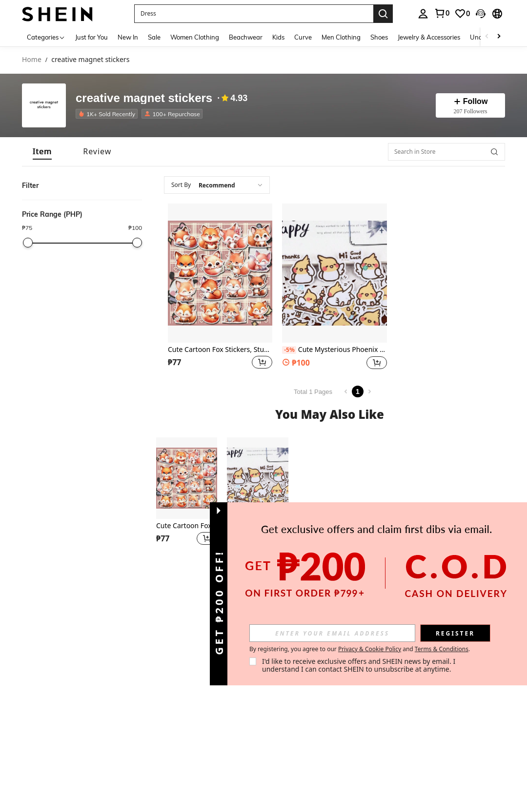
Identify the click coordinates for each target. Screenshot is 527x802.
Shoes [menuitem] (379, 37)
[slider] (28, 242)
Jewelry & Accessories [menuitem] (429, 37)
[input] (332, 633)
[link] (441, 13)
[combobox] (217, 185)
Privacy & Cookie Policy (369, 649)
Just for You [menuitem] (91, 37)
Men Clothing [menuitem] (341, 37)
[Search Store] (494, 151)
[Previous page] (346, 391)
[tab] (42, 151)
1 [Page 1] (358, 391)
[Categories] (46, 36)
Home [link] (31, 60)
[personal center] (423, 14)
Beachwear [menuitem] (246, 37)
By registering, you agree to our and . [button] (359, 649)
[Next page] (369, 391)
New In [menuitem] (128, 37)
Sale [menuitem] (154, 37)
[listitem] (109, 114)
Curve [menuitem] (303, 37)
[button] (253, 13)
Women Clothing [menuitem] (194, 37)
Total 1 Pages (313, 391)
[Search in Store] (446, 152)
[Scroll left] (487, 36)
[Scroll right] (498, 36)
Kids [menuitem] (278, 37)
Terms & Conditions (441, 649)
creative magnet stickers (144, 98)
